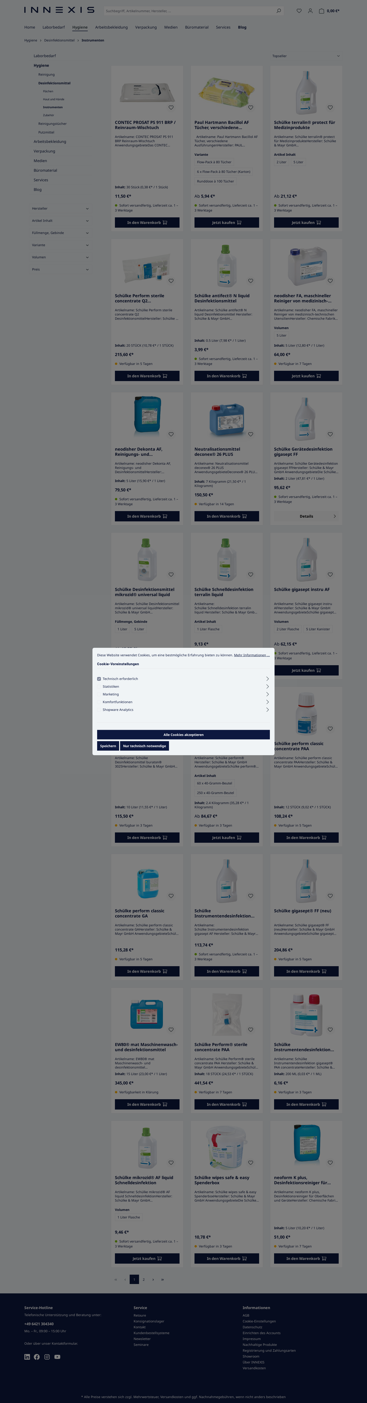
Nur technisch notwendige (144, 746)
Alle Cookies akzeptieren (184, 734)
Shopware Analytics (118, 709)
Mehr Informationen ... (252, 655)
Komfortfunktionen (117, 702)
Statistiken (111, 686)
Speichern (108, 746)
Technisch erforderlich (120, 678)
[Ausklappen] (267, 678)
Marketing (111, 694)
